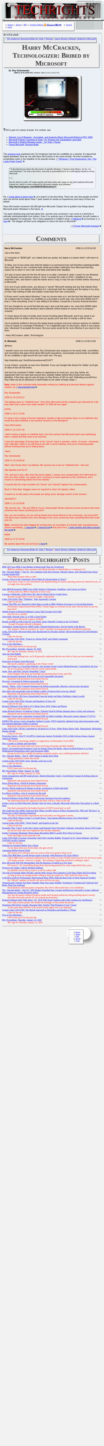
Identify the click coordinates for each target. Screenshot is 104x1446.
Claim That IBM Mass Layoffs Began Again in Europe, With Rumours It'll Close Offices (40, 856)
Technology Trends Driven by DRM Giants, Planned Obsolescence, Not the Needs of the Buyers (43, 627)
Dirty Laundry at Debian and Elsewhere (19, 744)
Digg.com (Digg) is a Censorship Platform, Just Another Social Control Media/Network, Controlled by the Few (50, 667)
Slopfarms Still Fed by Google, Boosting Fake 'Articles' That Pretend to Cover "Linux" (39, 906)
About (18, 25)
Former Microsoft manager (86, 227)
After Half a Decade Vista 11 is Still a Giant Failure (24, 617)
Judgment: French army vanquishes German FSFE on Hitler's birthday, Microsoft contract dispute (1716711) (49, 717)
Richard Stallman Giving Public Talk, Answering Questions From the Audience (36, 799)
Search (69, 25)
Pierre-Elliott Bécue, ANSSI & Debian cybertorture (24, 784)
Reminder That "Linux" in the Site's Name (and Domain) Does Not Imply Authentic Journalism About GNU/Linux (51, 829)
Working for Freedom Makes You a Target (20, 846)
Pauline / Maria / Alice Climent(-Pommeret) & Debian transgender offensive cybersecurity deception (45, 687)
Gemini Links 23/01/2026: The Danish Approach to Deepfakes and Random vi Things (39, 911)
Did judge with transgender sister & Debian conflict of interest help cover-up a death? (39, 692)
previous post (14, 155)
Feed (10, 27)
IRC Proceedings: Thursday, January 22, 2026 (22, 921)
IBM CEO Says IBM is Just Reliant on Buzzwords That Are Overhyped (33, 567)
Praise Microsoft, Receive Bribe (24, 145)
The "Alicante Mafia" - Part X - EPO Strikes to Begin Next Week (30, 756)
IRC (25, 25)
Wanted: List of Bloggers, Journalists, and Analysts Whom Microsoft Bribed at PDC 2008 (50, 138)
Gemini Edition (36, 25)
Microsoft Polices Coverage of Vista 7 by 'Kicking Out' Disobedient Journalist (45, 140)
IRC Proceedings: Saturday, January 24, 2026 (21, 650)
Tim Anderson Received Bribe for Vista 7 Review (30, 39)
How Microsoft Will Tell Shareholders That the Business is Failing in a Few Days (37, 863)
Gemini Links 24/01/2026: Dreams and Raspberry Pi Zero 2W (29, 702)
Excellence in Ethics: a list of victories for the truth (24, 794)
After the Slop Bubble (11, 654)
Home (10, 25)
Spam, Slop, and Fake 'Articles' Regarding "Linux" (24, 672)
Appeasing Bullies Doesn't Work (16, 851)
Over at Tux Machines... (12, 645)
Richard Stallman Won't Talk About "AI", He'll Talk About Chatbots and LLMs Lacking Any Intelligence (47, 901)
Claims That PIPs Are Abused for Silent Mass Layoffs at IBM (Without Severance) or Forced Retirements (47, 605)
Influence (77, 219)
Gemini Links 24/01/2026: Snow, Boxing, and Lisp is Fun (27, 761)
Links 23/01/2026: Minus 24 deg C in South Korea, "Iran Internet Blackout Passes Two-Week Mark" (45, 819)
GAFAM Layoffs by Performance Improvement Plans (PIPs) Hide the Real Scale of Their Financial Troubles (49, 878)
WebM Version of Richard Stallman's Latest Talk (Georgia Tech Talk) (32, 612)
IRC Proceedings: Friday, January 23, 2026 (20, 771)
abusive (30, 528)
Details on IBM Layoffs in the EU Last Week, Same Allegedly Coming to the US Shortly (40, 622)
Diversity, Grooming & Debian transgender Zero (23, 682)
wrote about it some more (21, 197)
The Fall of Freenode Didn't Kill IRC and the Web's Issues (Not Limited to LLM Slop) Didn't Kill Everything (49, 873)
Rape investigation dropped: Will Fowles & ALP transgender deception (32, 677)
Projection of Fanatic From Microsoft (18, 662)
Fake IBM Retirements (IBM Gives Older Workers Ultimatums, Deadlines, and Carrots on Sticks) (44, 590)
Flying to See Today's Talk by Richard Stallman (22, 868)
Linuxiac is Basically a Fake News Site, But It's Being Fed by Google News (34, 595)
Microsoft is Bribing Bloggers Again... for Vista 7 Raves (35, 143)
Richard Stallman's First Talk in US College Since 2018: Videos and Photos (34, 707)
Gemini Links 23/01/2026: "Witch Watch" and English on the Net (30, 824)
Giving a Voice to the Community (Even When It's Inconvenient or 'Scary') (34, 580)
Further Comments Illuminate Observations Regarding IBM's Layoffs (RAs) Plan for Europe (42, 834)
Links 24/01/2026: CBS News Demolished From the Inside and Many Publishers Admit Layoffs (43, 697)
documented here (26, 388)
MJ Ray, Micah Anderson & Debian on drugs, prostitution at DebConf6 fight (35, 789)
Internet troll (44, 528)
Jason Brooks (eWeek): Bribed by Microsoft (75, 39)
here (43, 544)
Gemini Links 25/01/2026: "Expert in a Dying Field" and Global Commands (35, 640)
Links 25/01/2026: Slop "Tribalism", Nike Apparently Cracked (29, 600)
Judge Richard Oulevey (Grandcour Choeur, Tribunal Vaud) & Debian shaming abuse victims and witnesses (48, 712)
